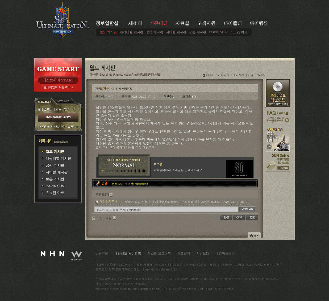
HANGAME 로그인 (58, 117)
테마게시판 (239, 75)
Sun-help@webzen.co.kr (160, 269)
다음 (109, 218)
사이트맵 (203, 253)
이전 (99, 218)
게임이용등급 (225, 253)
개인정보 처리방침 (128, 253)
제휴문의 (183, 253)
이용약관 (101, 253)
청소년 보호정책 (159, 253)
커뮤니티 (223, 75)
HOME (210, 75)
